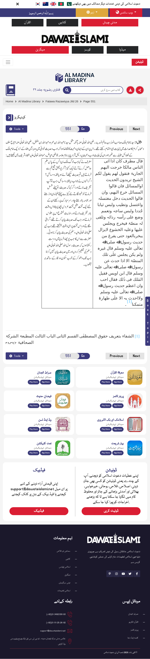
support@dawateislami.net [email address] (53, 631)
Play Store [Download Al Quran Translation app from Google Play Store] (34, 382)
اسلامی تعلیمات (63, 591)
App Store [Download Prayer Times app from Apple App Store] (118, 405)
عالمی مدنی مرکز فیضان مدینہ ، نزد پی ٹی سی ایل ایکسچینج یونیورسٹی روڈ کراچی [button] (38, 641)
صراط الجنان (133, 614)
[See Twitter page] (130, 574)
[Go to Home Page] (75, 36)
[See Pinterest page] (109, 574)
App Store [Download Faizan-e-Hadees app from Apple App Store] (45, 405)
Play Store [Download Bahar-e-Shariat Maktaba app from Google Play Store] (106, 453)
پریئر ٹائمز (134, 630)
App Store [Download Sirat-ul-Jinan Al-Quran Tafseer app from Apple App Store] (45, 382)
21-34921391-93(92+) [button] (56, 614)
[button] (9, 117)
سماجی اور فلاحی (63, 551)
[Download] (130, 90)
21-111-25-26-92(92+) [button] (56, 622)
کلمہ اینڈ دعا (133, 638)
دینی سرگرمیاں (64, 583)
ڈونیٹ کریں (111, 511)
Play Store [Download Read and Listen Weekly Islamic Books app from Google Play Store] (34, 429)
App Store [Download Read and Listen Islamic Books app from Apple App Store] (45, 429)
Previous (116, 129)
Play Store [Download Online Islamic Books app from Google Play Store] (106, 429)
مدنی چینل (110, 22)
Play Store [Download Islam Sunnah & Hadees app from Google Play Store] (34, 405)
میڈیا (122, 49)
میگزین (40, 49)
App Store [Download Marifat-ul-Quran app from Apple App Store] (118, 382)
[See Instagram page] (116, 574)
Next (136, 129)
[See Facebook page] (137, 574)
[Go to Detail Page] (64, 102)
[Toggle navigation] (8, 62)
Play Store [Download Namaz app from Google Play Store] (106, 405)
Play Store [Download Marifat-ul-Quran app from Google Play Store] (106, 382)
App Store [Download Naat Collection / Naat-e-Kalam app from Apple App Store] (45, 453)
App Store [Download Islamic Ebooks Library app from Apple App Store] (118, 429)
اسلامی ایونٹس (64, 567)
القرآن (27, 22)
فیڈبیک (39, 511)
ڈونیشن (139, 62)
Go (83, 129)
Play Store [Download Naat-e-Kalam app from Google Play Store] (34, 453)
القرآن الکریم (133, 622)
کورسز (87, 49)
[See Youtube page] (123, 574)
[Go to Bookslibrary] (75, 78)
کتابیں (62, 22)
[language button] (92, 12)
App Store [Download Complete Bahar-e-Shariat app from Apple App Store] (118, 453)
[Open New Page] (69, 129)
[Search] (67, 90)
